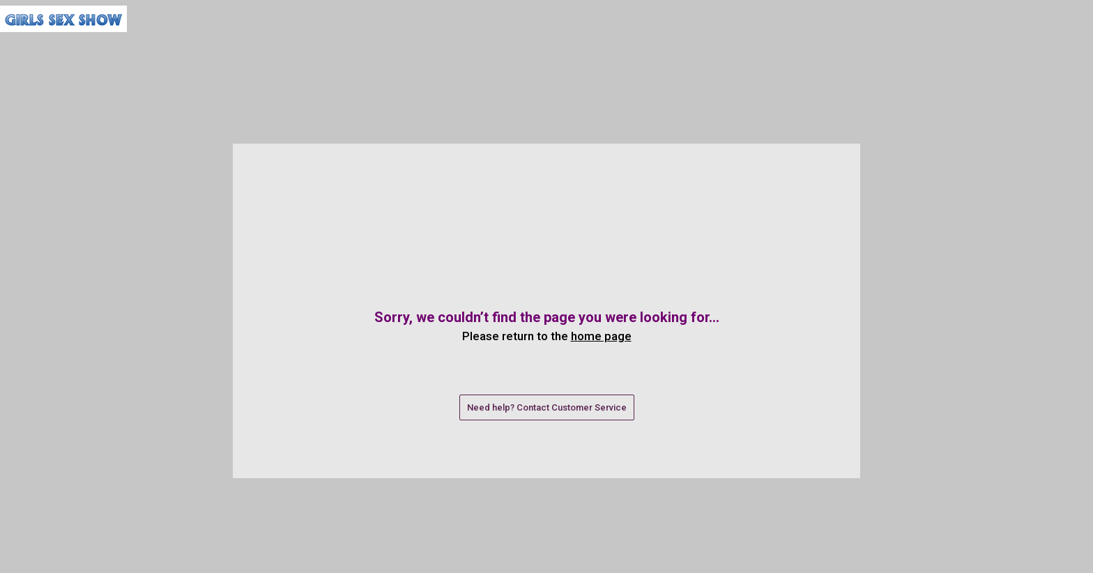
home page (601, 336)
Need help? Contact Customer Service (547, 407)
